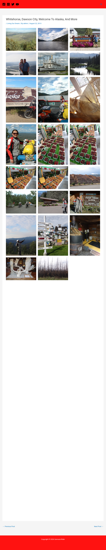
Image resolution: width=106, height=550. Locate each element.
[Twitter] (12, 4)
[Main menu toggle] (101, 4)
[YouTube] (17, 4)
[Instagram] (8, 4)
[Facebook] (3, 4)
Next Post (98, 526)
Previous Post (9, 526)
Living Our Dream (13, 23)
